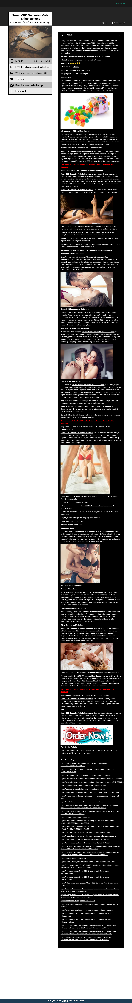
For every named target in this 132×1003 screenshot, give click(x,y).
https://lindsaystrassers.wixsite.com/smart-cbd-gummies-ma (83, 789)
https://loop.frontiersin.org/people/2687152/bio (78, 901)
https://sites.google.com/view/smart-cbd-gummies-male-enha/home (85, 775)
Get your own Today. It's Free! (66, 1001)
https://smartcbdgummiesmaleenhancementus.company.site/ (83, 786)
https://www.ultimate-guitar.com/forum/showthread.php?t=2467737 (85, 843)
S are (83, 592)
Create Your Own (120, 3)
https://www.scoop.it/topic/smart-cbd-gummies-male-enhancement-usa (87, 910)
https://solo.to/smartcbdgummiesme (74, 858)
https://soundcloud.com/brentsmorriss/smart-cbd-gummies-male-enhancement (90, 792)
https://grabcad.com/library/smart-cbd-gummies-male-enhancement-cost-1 (88, 836)
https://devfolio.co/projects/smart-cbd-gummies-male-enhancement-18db (87, 862)
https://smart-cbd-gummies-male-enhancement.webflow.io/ (82, 802)
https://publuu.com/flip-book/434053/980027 (77, 817)
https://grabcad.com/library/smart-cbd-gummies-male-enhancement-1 (86, 832)
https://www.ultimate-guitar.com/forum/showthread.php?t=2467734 (85, 839)
